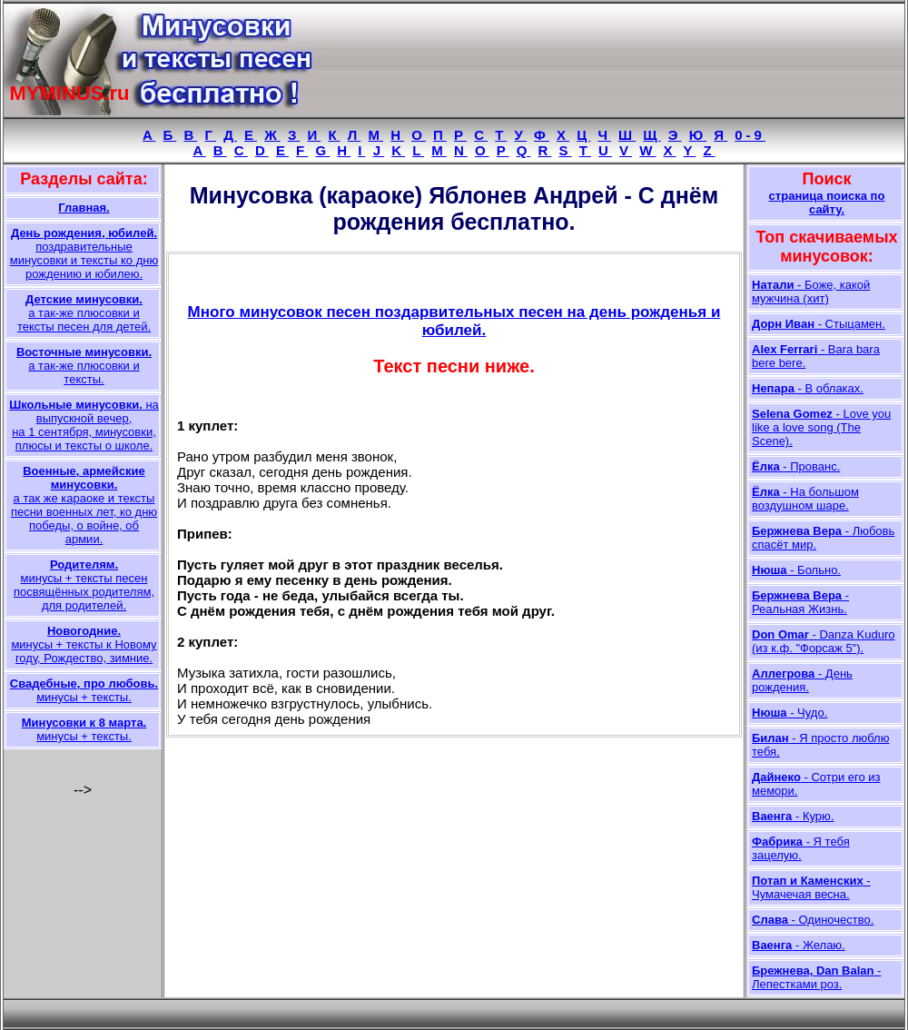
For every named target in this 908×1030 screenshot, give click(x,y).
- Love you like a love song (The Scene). (821, 427)
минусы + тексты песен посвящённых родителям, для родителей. (84, 585)
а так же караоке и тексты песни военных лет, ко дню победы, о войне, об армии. (84, 505)
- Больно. (796, 570)
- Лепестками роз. (816, 977)
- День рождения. (802, 680)
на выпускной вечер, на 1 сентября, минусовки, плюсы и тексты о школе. (84, 425)
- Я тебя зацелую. (801, 848)
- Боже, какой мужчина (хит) (811, 291)
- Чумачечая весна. (811, 887)
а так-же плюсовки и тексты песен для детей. (84, 312)
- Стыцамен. (818, 324)
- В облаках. (808, 388)
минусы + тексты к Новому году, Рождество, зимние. (83, 644)
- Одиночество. (812, 919)
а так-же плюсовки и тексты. (84, 365)
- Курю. (793, 816)
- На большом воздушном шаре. (805, 498)
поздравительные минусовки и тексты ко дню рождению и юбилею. (84, 253)
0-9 (750, 135)
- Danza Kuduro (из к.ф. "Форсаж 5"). (823, 641)
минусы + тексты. (84, 690)
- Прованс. (796, 466)
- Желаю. (798, 945)
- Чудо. (789, 712)
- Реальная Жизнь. (800, 602)
